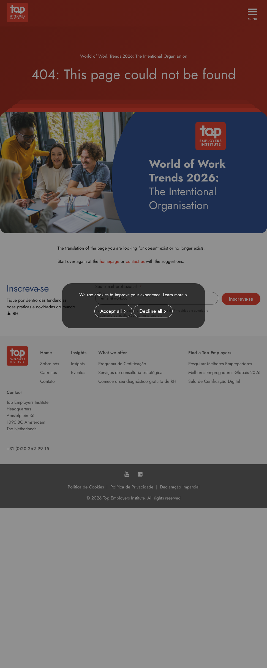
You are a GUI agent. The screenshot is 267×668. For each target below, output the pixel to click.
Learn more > (175, 295)
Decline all (150, 311)
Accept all (111, 311)
